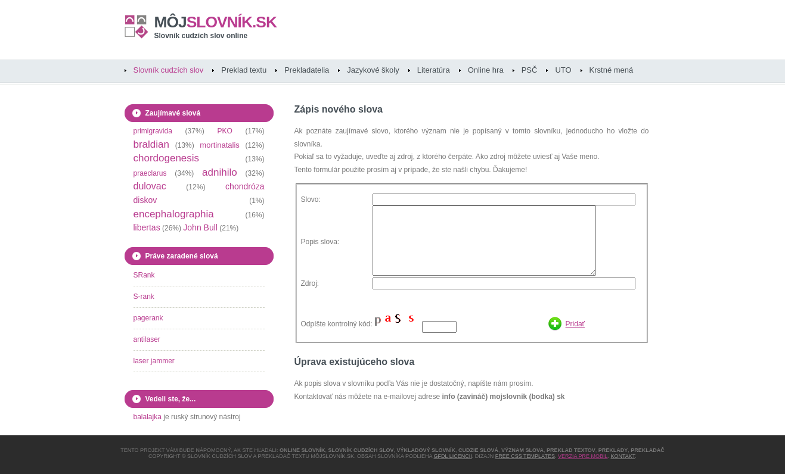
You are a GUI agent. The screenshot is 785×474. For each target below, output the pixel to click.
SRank (144, 275)
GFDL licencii (453, 456)
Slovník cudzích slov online (201, 36)
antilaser (147, 339)
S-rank (144, 296)
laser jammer (154, 361)
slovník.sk (215, 22)
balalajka (148, 417)
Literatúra (433, 70)
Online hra (486, 70)
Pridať (575, 324)
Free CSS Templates (525, 456)
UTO (563, 70)
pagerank (148, 318)
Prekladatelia (306, 70)
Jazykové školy (373, 70)
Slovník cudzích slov (169, 70)
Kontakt (623, 456)
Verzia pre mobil (583, 456)
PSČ (530, 70)
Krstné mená (611, 70)
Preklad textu (243, 70)
